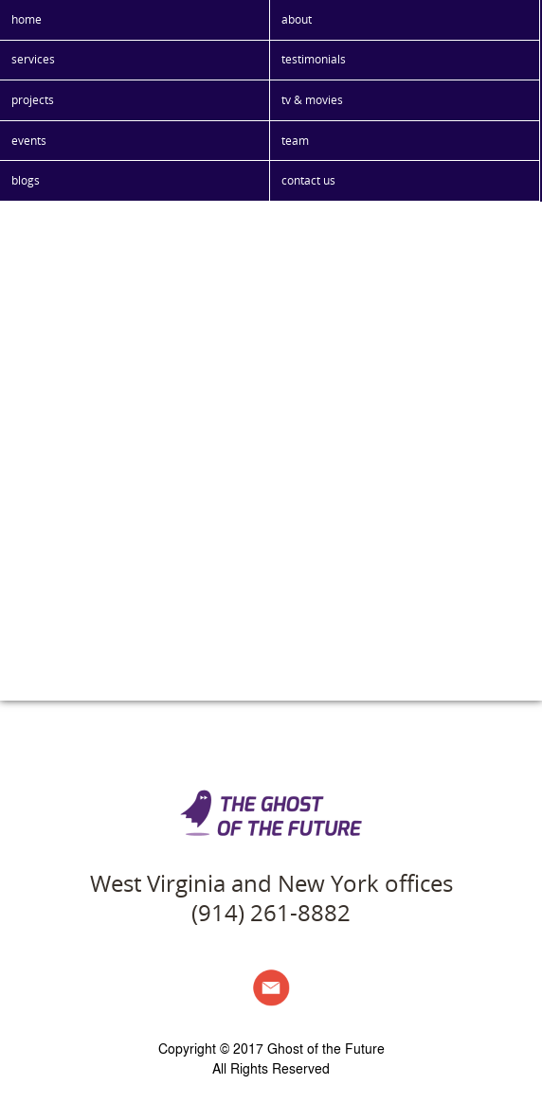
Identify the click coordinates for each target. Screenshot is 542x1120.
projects (32, 100)
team (295, 141)
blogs (25, 180)
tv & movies (312, 100)
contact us (308, 180)
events (28, 141)
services (33, 59)
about (296, 19)
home (26, 19)
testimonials (313, 59)
